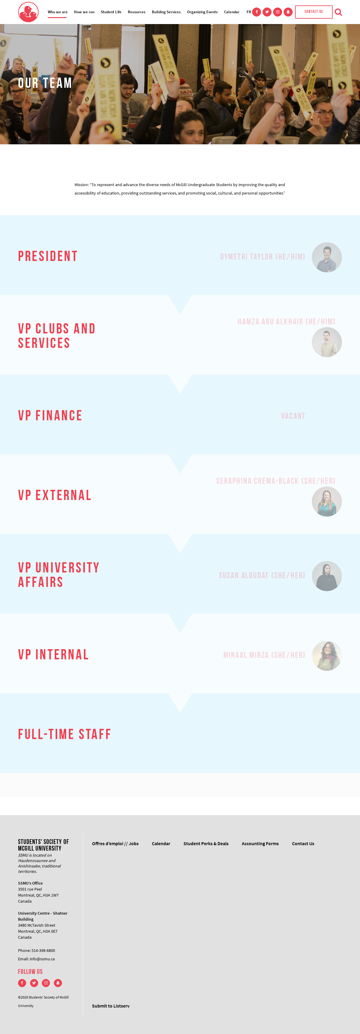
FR (249, 11)
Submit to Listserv (111, 1006)
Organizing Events (202, 11)
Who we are (58, 11)
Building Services (166, 11)
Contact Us (314, 12)
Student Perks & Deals (206, 843)
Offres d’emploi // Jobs (115, 843)
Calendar (231, 11)
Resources (137, 11)
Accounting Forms (260, 843)
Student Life (111, 11)
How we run (84, 11)
